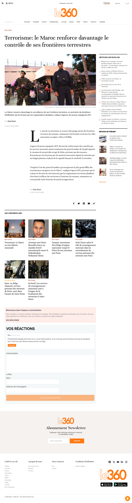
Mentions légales (80, 466)
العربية (127, 3)
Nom (8, 378)
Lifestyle (93, 22)
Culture (63, 22)
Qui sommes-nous (33, 466)
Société (44, 22)
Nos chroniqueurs (10, 487)
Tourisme (102, 22)
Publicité (30, 468)
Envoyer (77, 441)
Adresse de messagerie (16, 387)
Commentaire (12, 353)
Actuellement (8, 22)
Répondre (12, 345)
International (54, 22)
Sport (78, 22)
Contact (54, 468)
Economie (36, 22)
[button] (127, 498)
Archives (30, 471)
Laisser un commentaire (50, 398)
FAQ (53, 466)
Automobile (8, 480)
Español (117, 3)
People (85, 22)
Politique (27, 22)
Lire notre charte (12, 320)
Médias (71, 22)
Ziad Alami (12, 121)
